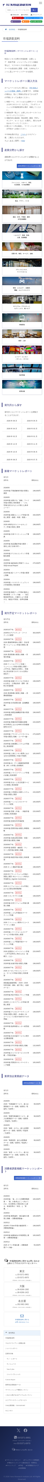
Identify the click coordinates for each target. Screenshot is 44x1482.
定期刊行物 (9, 1353)
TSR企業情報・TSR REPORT (15, 1405)
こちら (23, 134)
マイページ (15, 21)
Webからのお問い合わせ (21, 1450)
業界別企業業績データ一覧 (32, 1083)
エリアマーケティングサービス (16, 1400)
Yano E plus (10, 1369)
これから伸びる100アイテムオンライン (18, 1395)
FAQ (23, 141)
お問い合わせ (36, 21)
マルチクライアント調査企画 (15, 1343)
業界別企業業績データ (13, 1385)
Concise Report (10, 1379)
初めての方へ (18, 18)
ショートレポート (11, 1348)
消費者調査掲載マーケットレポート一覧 (27, 1178)
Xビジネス (9, 1410)
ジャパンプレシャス (13, 1374)
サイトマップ (36, 15)
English (15, 15)
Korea (24, 15)
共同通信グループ (32, 1465)
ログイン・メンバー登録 (33, 18)
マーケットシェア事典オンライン (16, 1390)
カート (26, 21)
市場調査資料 (10, 1338)
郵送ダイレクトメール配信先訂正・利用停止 (22, 1463)
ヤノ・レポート (12, 1359)
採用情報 (22, 1468)
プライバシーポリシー (13, 1460)
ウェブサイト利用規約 (31, 1460)
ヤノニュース (11, 1364)
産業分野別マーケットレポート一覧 (29, 166)
